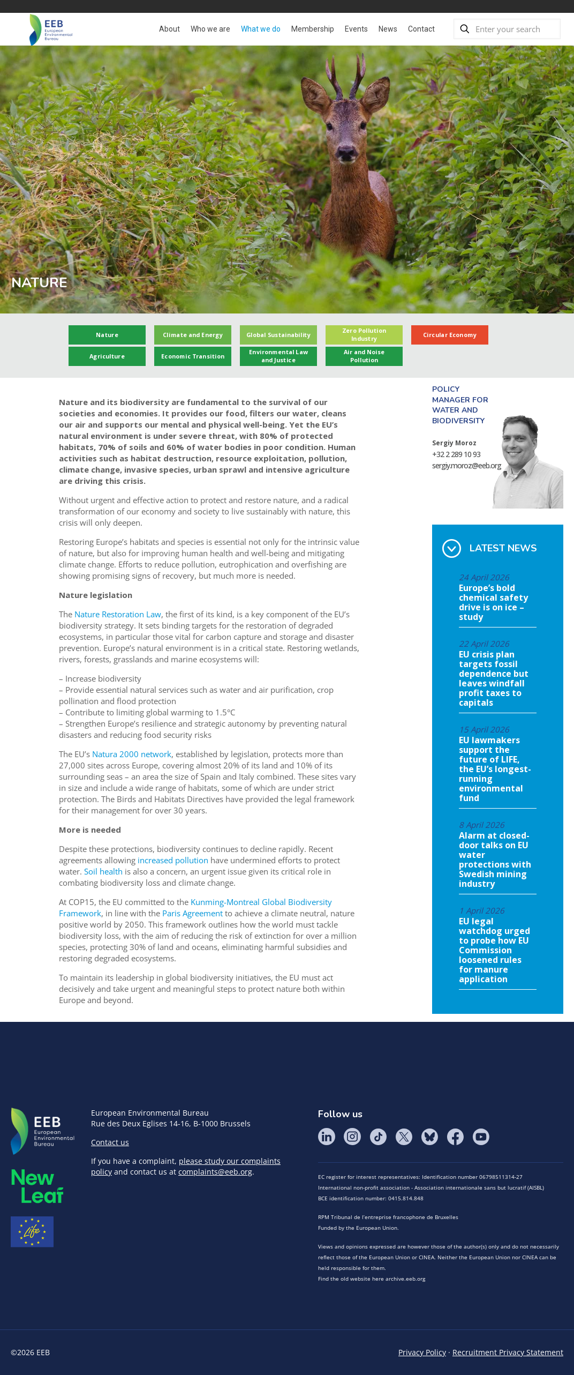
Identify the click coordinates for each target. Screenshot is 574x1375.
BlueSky (429, 1136)
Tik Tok (378, 1136)
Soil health (103, 871)
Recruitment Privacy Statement (507, 1352)
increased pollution (173, 860)
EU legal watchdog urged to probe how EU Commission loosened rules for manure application (494, 950)
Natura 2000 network (131, 754)
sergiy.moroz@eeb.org (466, 465)
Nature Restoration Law (117, 614)
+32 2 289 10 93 (456, 454)
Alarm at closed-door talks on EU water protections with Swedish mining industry (495, 860)
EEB (43, 1132)
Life (32, 1231)
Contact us (110, 1142)
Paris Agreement (192, 913)
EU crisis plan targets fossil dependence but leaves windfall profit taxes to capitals (493, 678)
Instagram (352, 1136)
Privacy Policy (422, 1352)
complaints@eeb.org (215, 1172)
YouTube (480, 1136)
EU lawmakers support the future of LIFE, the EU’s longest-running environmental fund (495, 769)
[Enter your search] (507, 29)
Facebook (455, 1136)
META (37, 1186)
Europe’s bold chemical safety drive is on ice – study (493, 603)
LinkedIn (326, 1136)
